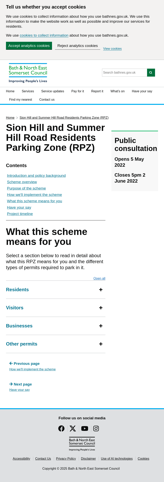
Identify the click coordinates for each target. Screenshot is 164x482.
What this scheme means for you (34, 201)
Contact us (46, 99)
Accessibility (21, 458)
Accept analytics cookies (29, 46)
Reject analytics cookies (77, 46)
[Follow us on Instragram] (96, 429)
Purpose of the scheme (26, 188)
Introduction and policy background (36, 175)
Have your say (142, 91)
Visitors (15, 307)
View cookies (112, 48)
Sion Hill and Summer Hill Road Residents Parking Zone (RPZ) (64, 117)
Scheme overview (22, 182)
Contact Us (43, 458)
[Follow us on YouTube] (84, 429)
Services (28, 91)
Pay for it (77, 91)
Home (10, 91)
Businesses (19, 325)
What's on (118, 91)
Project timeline (20, 214)
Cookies (143, 458)
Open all (99, 278)
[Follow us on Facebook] (61, 429)
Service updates (52, 91)
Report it (97, 91)
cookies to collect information (44, 35)
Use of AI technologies (117, 458)
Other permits (21, 344)
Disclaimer (88, 458)
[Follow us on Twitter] (73, 429)
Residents (17, 289)
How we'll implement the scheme (34, 195)
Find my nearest (20, 99)
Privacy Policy (66, 458)
